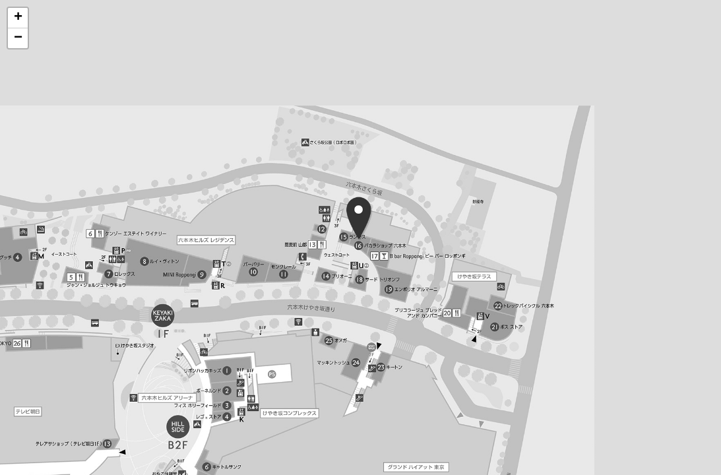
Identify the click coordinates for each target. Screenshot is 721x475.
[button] (18, 18)
